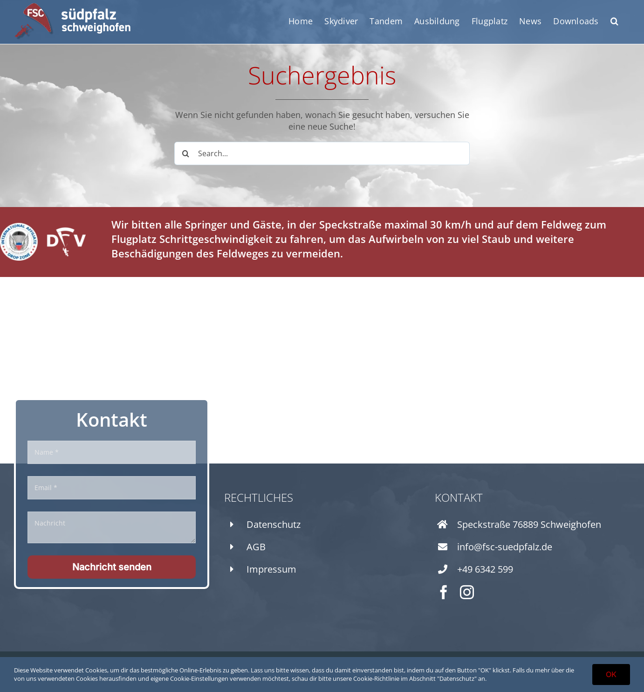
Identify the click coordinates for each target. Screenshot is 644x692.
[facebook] (444, 592)
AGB (256, 546)
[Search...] (322, 153)
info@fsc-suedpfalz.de (504, 546)
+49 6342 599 (485, 569)
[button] (614, 21)
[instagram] (467, 592)
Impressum (271, 569)
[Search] (186, 153)
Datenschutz (274, 524)
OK (611, 674)
